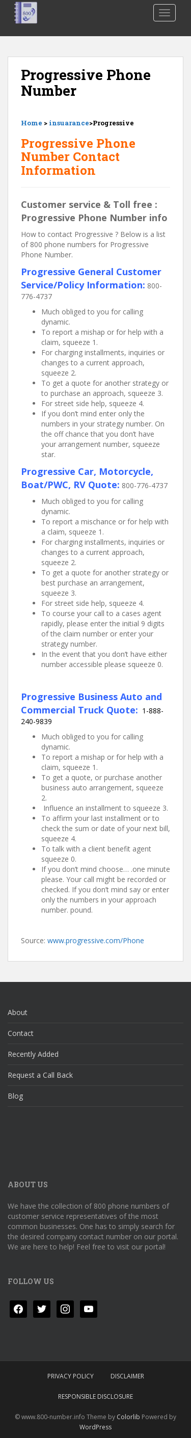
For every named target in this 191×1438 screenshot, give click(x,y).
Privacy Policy (70, 1376)
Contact (21, 1033)
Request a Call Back (40, 1075)
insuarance (69, 122)
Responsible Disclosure (95, 1396)
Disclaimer (127, 1376)
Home (31, 122)
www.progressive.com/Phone (95, 940)
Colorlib (128, 1417)
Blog (15, 1096)
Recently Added (33, 1054)
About (18, 1012)
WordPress (95, 1427)
